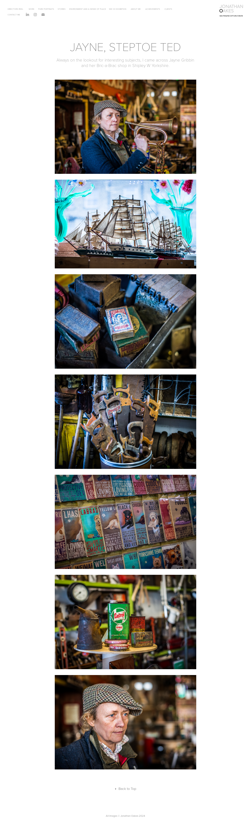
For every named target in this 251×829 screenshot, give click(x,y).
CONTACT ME (14, 14)
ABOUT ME (136, 9)
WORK (31, 9)
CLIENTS (168, 9)
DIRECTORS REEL (15, 9)
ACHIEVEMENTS (152, 9)
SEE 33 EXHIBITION (117, 9)
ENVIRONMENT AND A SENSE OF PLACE (87, 9)
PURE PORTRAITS (46, 9)
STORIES (61, 9)
